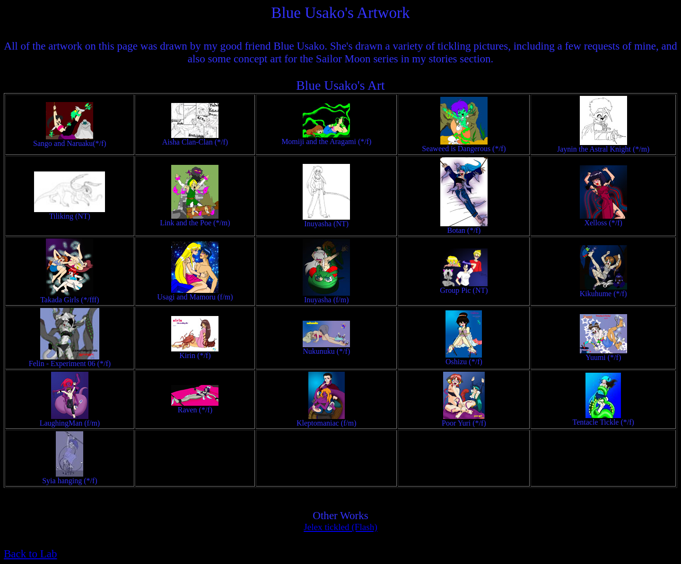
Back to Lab (30, 553)
